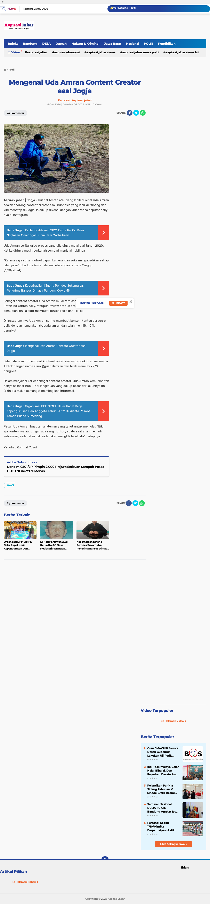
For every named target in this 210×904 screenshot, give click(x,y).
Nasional (132, 44)
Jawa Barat (112, 44)
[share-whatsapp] (143, 113)
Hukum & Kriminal (85, 44)
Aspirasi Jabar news (101, 52)
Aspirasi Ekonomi (67, 52)
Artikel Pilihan (13, 871)
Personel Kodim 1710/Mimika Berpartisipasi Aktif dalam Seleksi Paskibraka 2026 (160, 826)
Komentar (15, 503)
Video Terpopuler (157, 710)
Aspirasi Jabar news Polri (140, 52)
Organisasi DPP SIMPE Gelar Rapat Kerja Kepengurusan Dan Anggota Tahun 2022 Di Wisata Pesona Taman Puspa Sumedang (48, 411)
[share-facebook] (129, 113)
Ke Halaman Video (173, 721)
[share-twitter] (136, 113)
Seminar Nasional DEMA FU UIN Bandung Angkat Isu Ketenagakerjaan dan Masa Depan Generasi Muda (162, 808)
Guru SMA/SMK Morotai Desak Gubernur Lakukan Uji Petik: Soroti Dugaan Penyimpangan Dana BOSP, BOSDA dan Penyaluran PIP (163, 752)
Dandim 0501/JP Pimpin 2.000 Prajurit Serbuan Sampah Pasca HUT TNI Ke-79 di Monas (55, 469)
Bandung (30, 44)
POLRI (148, 44)
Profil (10, 485)
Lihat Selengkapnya (173, 844)
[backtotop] (105, 860)
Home (11, 9)
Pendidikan (167, 44)
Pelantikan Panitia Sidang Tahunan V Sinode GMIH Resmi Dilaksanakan (161, 789)
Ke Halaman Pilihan (25, 881)
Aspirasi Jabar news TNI (182, 52)
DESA (46, 44)
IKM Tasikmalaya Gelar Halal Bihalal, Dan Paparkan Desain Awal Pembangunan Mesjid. (163, 770)
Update (118, 303)
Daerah (61, 44)
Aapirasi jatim (37, 52)
